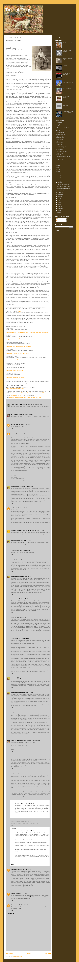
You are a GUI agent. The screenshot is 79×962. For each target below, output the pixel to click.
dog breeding (59, 137)
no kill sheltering (59, 149)
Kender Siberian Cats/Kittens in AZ (19, 404)
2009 (57, 212)
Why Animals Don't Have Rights (66, 74)
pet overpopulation (19, 397)
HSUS (57, 124)
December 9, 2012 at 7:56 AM (27, 830)
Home (29, 953)
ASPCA (58, 122)
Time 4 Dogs (18, 9)
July (59, 198)
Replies (14, 801)
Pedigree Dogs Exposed (61, 127)
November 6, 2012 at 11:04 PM (24, 869)
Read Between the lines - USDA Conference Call (67, 81)
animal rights (59, 132)
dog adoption (59, 136)
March (59, 206)
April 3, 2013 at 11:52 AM (21, 893)
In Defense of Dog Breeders (66, 51)
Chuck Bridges (14, 433)
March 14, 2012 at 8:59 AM (20, 755)
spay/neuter (38, 397)
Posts (58, 218)
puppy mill (58, 153)
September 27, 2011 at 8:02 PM (26, 692)
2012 (57, 177)
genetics (58, 144)
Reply (12, 410)
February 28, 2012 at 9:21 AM (33, 740)
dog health (11, 397)
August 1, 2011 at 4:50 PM (23, 638)
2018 (57, 167)
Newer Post (9, 953)
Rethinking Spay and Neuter (63, 188)
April (59, 204)
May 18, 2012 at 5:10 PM (22, 772)
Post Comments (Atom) (17, 956)
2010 (57, 180)
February (60, 208)
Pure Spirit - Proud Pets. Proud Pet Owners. (21, 530)
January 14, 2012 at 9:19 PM (23, 712)
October (60, 192)
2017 (57, 169)
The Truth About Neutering (63, 184)
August (59, 196)
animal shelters (59, 134)
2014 (57, 173)
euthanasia (58, 142)
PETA (57, 125)
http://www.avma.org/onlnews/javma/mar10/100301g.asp (18, 353)
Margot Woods (14, 414)
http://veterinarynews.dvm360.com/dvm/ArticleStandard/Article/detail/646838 (27, 392)
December (60, 182)
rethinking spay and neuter (29, 397)
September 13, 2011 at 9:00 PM (26, 678)
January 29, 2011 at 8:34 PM (23, 550)
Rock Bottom (65, 65)
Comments (59, 221)
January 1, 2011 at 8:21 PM (25, 540)
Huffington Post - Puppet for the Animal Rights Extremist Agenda (67, 113)
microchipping (59, 147)
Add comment (11, 913)
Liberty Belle (14, 486)
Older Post (47, 953)
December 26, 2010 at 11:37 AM (25, 433)
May (59, 202)
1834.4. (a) (20, 311)
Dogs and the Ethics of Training (64, 186)
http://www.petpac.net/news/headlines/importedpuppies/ (18, 346)
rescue (57, 154)
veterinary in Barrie (29, 896)
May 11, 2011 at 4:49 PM (20, 617)
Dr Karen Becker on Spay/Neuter (66, 104)
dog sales (58, 141)
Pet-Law (58, 129)
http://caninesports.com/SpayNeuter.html (15, 388)
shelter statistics (59, 158)
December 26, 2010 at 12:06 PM (26, 486)
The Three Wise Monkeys (66, 97)
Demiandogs (14, 869)
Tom (12, 507)
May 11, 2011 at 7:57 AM (22, 598)
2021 (57, 165)
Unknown (13, 893)
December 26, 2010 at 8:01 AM (35, 404)
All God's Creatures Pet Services (18, 740)
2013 (57, 175)
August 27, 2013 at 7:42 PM (22, 904)
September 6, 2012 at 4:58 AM (24, 821)
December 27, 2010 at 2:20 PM (20, 507)
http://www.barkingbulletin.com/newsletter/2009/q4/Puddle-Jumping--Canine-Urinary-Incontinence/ (27, 332)
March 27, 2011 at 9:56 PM (25, 576)
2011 (57, 179)
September (60, 194)
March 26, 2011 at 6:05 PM (23, 559)
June (59, 200)
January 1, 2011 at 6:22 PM (38, 530)
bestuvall (13, 424)
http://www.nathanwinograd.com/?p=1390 (15, 377)
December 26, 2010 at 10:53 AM (23, 424)
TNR (57, 130)
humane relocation (60, 146)
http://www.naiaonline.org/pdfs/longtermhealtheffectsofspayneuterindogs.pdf (23, 359)
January (60, 210)
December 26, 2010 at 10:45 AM (25, 414)
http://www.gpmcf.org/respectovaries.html (15, 370)
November (60, 190)
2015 (57, 171)
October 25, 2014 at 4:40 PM (27, 803)
